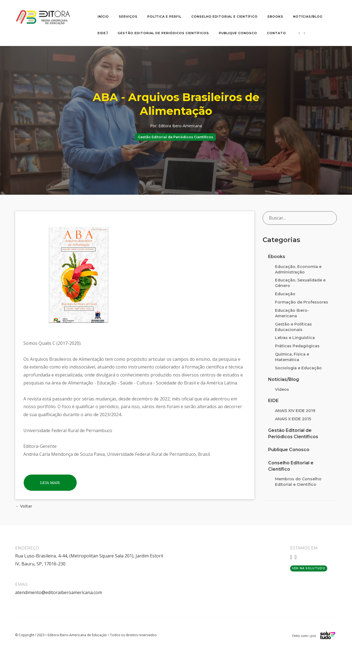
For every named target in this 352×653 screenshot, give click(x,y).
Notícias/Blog (308, 16)
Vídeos (282, 389)
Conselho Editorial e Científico (291, 466)
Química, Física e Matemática (292, 357)
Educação (285, 293)
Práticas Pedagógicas (297, 345)
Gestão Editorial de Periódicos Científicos (163, 33)
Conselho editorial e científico (224, 16)
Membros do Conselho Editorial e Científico (298, 481)
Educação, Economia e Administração (298, 269)
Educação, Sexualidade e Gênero (300, 283)
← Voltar (23, 506)
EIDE (102, 33)
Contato (276, 33)
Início (103, 16)
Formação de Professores (301, 302)
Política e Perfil (164, 16)
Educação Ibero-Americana (292, 313)
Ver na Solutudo (308, 568)
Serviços (128, 16)
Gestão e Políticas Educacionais (293, 327)
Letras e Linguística (295, 337)
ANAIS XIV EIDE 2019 (295, 410)
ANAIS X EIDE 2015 (293, 418)
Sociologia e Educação (298, 367)
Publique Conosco (238, 33)
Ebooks (275, 16)
